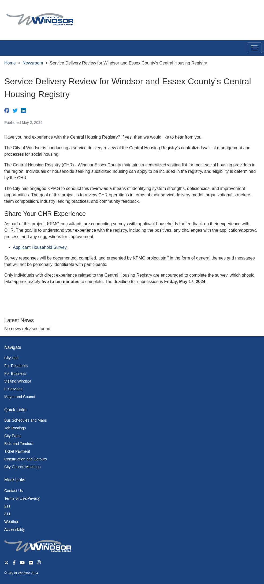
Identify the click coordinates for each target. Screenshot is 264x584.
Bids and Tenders (18, 443)
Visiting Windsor (17, 381)
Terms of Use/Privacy (22, 498)
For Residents (16, 366)
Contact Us (13, 490)
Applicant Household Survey (40, 247)
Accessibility (14, 529)
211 (7, 506)
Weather (11, 522)
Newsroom (33, 63)
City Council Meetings (22, 467)
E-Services (13, 389)
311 (7, 514)
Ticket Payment (17, 451)
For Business (15, 373)
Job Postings (15, 428)
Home (10, 63)
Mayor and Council (20, 397)
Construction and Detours (25, 459)
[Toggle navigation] (254, 48)
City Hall (11, 358)
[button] (247, 9)
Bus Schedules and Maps (25, 420)
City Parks (12, 436)
